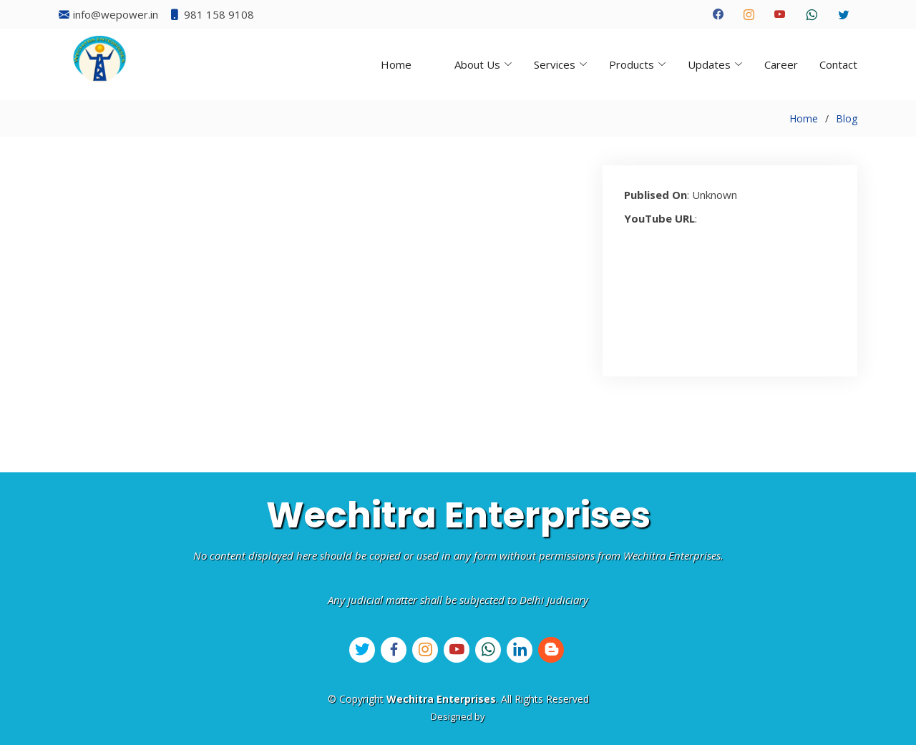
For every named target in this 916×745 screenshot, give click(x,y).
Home (396, 64)
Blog (846, 118)
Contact (838, 64)
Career (781, 64)
